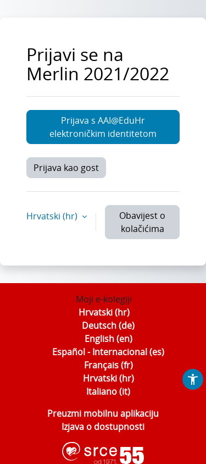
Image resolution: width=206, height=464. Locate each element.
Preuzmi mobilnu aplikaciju (103, 413)
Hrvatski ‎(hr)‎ (104, 312)
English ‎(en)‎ (108, 339)
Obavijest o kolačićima (142, 222)
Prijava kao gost (66, 168)
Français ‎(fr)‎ (108, 365)
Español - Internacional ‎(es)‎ (108, 352)
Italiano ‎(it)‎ (108, 391)
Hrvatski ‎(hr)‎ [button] (53, 216)
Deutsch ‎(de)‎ (108, 325)
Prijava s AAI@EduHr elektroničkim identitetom (103, 127)
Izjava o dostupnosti (103, 427)
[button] (192, 379)
